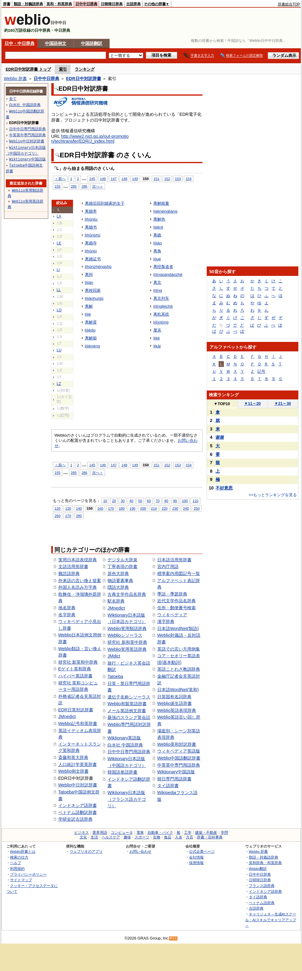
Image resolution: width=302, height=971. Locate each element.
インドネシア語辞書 (77, 805)
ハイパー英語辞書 (75, 675)
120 (57, 508)
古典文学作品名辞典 (126, 594)
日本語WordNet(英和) (178, 689)
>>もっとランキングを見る (273, 495)
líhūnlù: (91, 219)
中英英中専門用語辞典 (178, 765)
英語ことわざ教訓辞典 (178, 669)
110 (195, 501)
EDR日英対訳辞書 (75, 709)
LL (59, 290)
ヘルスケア (111, 837)
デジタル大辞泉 (122, 559)
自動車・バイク (160, 832)
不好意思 (224, 488)
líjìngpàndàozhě (167, 274)
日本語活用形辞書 (174, 559)
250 (196, 508)
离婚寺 (91, 243)
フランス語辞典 (262, 886)
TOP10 (222, 403)
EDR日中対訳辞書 (83, 78)
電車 (140, 832)
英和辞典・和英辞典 (265, 863)
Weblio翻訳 (258, 868)
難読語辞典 (69, 573)
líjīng (157, 290)
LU (59, 350)
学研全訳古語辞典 (75, 819)
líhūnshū (92, 235)
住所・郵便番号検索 (176, 607)
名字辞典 (66, 614)
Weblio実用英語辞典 (127, 649)
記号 (261, 371)
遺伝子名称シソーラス (128, 696)
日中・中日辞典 (20, 43)
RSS (173, 938)
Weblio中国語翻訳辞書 (179, 758)
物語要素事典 (120, 580)
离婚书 (91, 227)
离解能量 (161, 203)
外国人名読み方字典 (77, 587)
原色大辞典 (118, 573)
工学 (187, 832)
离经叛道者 (163, 266)
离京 (157, 282)
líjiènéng (92, 346)
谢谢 (220, 437)
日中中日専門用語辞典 (128, 751)
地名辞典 (66, 607)
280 (79, 516)
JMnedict (67, 716)
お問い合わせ (140, 851)
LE (59, 243)
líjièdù (90, 330)
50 (140, 501)
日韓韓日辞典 (112, 4)
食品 (167, 837)
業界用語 (100, 832)
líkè (156, 338)
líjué (157, 259)
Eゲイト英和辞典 (74, 668)
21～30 (282, 403)
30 (123, 501)
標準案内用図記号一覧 (178, 573)
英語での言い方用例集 (178, 649)
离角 (157, 251)
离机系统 (161, 314)
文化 (83, 837)
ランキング (85, 69)
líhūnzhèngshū (98, 266)
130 (68, 508)
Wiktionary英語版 (124, 737)
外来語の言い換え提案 (79, 580)
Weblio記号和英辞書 (77, 723)
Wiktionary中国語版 (176, 771)
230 (175, 508)
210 (154, 508)
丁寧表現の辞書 (122, 566)
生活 (94, 837)
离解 (89, 306)
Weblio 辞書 (15, 78)
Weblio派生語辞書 (174, 703)
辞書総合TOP (289, 4)
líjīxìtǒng (161, 322)
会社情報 (196, 857)
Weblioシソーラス (124, 635)
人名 (178, 837)
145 (92, 179)
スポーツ (142, 837)
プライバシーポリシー (28, 874)
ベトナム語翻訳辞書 (77, 812)
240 (186, 508)
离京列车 (161, 298)
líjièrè (158, 227)
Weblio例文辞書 (73, 771)
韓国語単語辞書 (122, 772)
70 (158, 501)
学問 (224, 832)
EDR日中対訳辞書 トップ (28, 69)
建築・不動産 (206, 832)
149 (135, 179)
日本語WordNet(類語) (178, 628)
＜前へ (60, 179)
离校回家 (93, 290)
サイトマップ (21, 880)
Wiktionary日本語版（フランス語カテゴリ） (126, 799)
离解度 (91, 322)
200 (143, 508)
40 (131, 501)
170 (111, 508)
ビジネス (81, 832)
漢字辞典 (165, 621)
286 (84, 186)
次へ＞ (97, 186)
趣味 (127, 837)
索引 (63, 69)
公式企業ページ (202, 851)
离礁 (157, 235)
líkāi (157, 346)
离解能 (91, 338)
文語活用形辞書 (73, 566)
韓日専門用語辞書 (174, 778)
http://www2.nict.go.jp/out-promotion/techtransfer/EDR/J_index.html (90, 139)
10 (105, 501)
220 (164, 508)
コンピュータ (122, 832)
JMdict (113, 656)
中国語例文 (55, 43)
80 (166, 501)
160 (100, 508)
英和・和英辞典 (59, 4)
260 (57, 516)
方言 (189, 837)
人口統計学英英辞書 (77, 764)
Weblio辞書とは (22, 851)
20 (114, 501)
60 (149, 501)
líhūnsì (91, 251)
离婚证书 (93, 259)
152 (167, 179)
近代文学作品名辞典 (176, 600)
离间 (89, 274)
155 (57, 186)
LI (58, 270)
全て (12, 98)
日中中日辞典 (86, 4)
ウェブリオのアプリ (86, 851)
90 (175, 501)
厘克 (157, 330)
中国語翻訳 (91, 43)
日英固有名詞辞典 (174, 696)
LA (59, 216)
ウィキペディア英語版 (178, 751)
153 (178, 179)
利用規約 (17, 868)
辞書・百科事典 (210, 837)
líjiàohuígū (94, 298)
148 (124, 179)
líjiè (88, 314)
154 (188, 179)
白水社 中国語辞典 (125, 744)
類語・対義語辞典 (28, 4)
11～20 (252, 403)
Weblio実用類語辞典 (127, 628)
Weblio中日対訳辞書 (77, 784)
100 (184, 501)
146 (103, 179)
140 (79, 508)
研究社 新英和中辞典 (78, 662)
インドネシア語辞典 (265, 891)
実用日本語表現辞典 (77, 559)
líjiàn (89, 282)
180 (122, 508)
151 (156, 179)
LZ (59, 384)
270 (68, 516)
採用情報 (196, 863)
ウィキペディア (172, 614)
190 (132, 508)
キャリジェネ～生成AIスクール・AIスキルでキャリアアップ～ (270, 919)
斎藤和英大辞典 (73, 757)
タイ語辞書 (168, 785)
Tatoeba (115, 676)
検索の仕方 (19, 857)
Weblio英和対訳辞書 (176, 744)
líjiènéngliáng (165, 211)
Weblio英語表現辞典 (176, 710)
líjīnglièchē (163, 306)
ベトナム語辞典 (262, 903)
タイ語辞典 (258, 897)
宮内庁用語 (168, 566)
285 (74, 186)
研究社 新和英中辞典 (127, 642)
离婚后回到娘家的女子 (105, 203)
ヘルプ (15, 863)
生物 (156, 837)
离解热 (159, 219)
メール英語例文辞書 (126, 710)
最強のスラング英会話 (128, 717)
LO (59, 310)
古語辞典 (133, 4)
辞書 (6, 4)
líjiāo (157, 243)
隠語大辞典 (118, 587)
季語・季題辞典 (172, 594)
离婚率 (91, 211)
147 (113, 179)
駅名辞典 (116, 601)
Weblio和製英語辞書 (127, 703)
